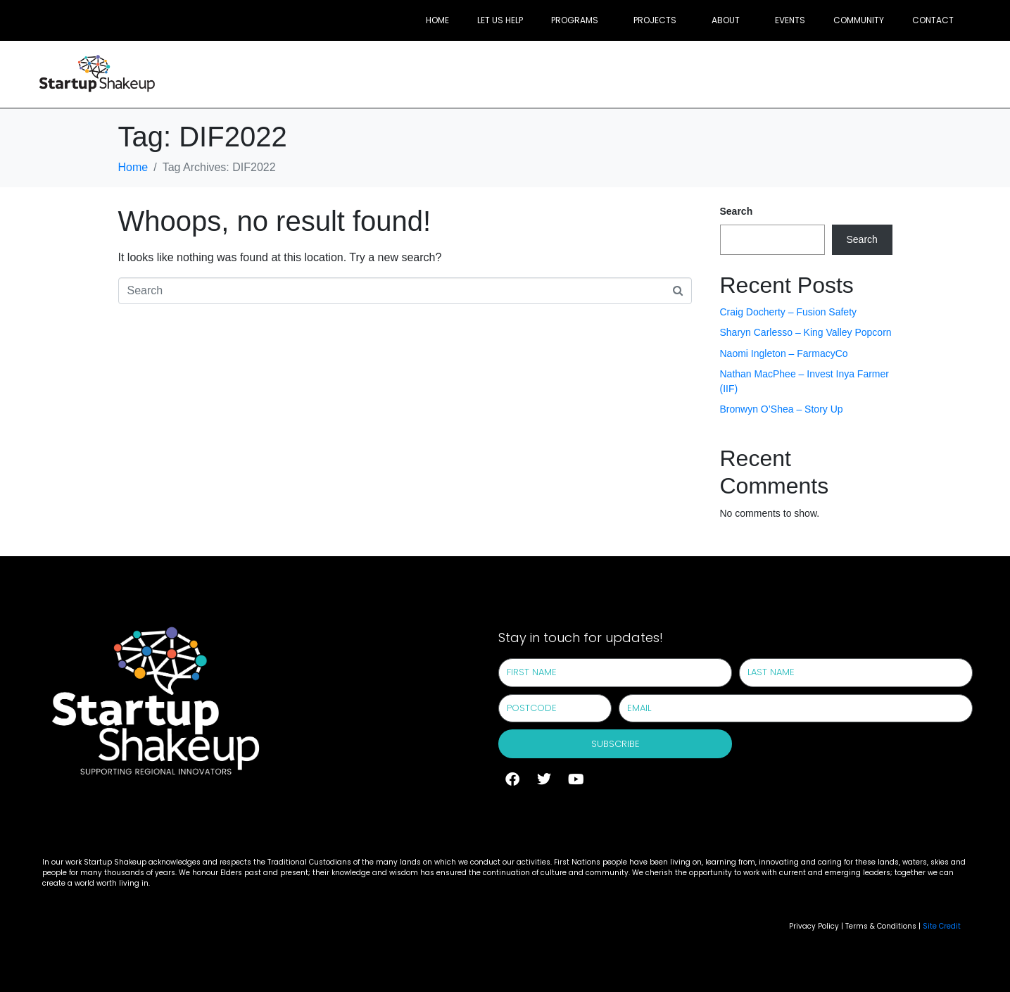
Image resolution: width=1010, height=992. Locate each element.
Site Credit (942, 926)
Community (858, 20)
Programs (574, 20)
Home (437, 20)
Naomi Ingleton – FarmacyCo (784, 353)
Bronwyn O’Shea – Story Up (781, 409)
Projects (654, 20)
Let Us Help (500, 20)
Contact (933, 20)
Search (736, 211)
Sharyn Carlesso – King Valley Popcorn (806, 332)
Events (790, 20)
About (726, 20)
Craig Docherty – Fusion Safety (788, 312)
